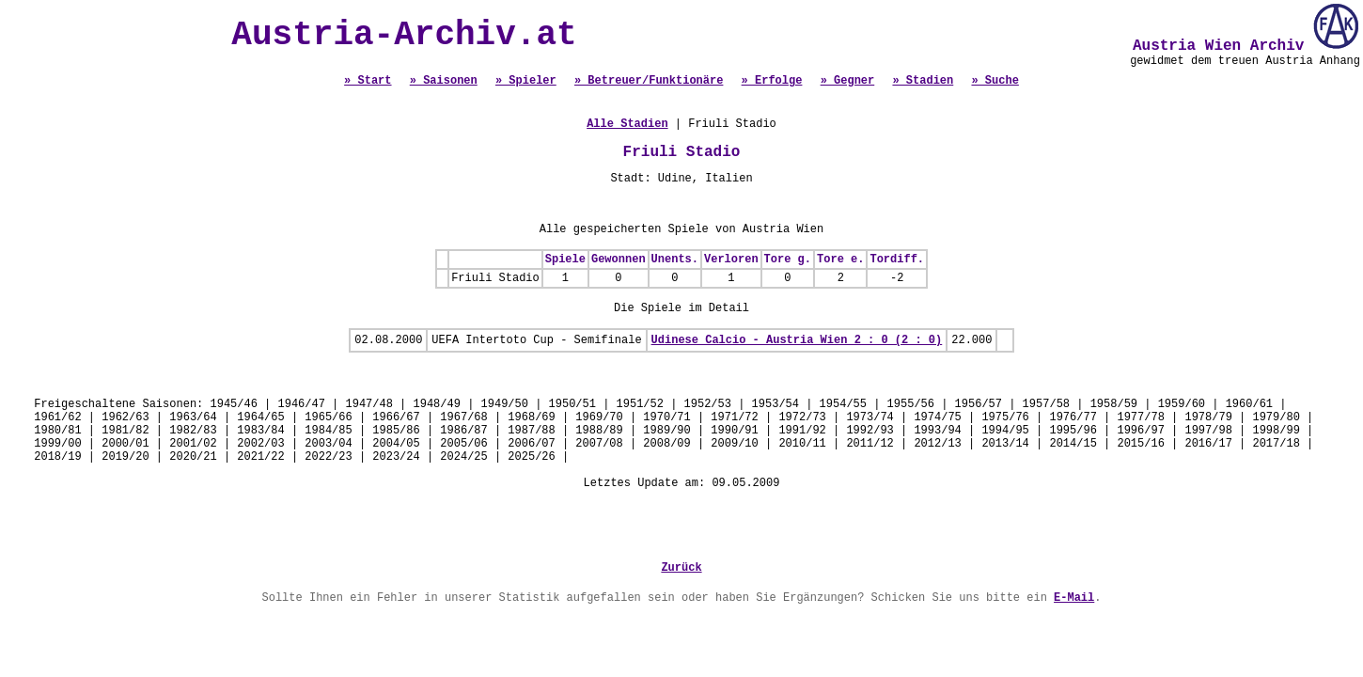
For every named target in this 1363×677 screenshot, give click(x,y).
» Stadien (922, 80)
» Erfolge (772, 80)
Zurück (681, 568)
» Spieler (525, 80)
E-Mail (1074, 598)
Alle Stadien (627, 124)
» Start (367, 80)
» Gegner (848, 80)
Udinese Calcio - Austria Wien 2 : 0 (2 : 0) (797, 340)
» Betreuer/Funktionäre (648, 80)
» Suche (994, 80)
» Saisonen (444, 80)
